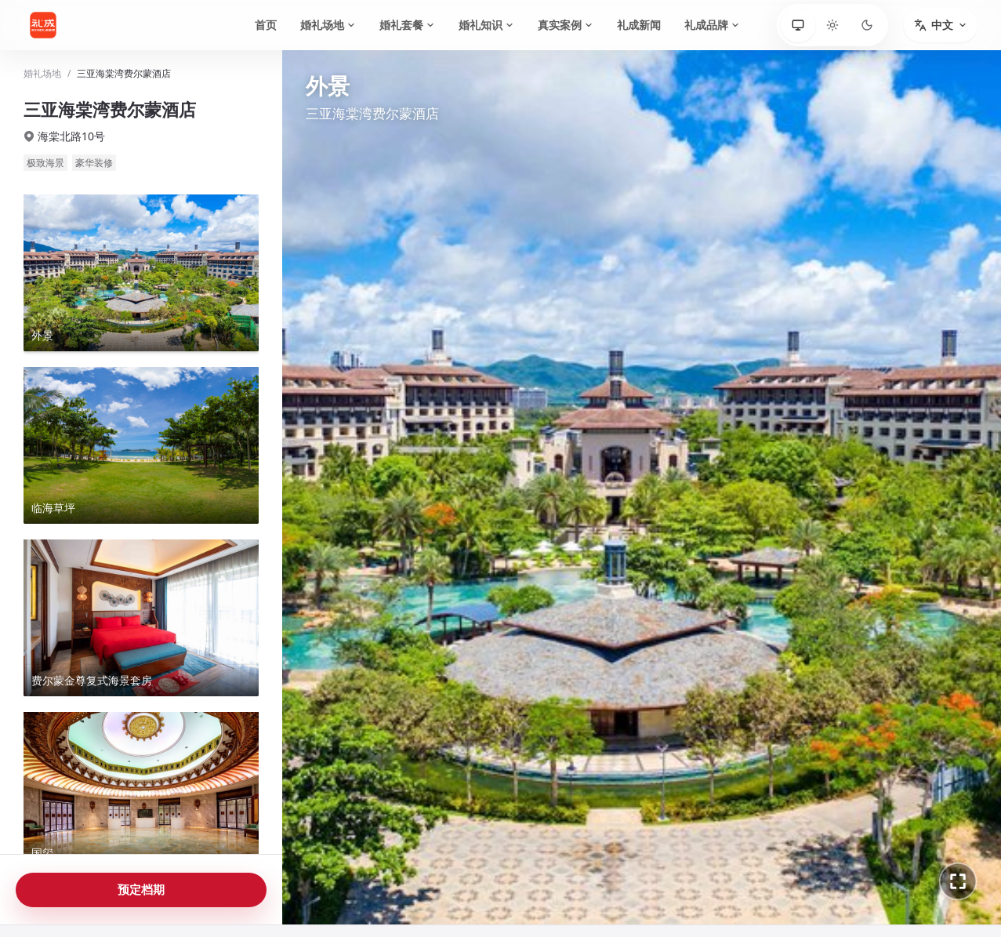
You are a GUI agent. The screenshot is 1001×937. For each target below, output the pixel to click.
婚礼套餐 (407, 24)
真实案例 (565, 24)
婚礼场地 (328, 24)
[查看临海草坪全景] (141, 445)
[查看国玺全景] (141, 790)
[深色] (867, 25)
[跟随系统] (798, 25)
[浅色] (832, 25)
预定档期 (141, 889)
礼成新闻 (639, 24)
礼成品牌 (712, 24)
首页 (266, 24)
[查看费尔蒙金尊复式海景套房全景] (141, 617)
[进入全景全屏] (957, 881)
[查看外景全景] (141, 272)
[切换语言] (940, 25)
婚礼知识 (486, 24)
